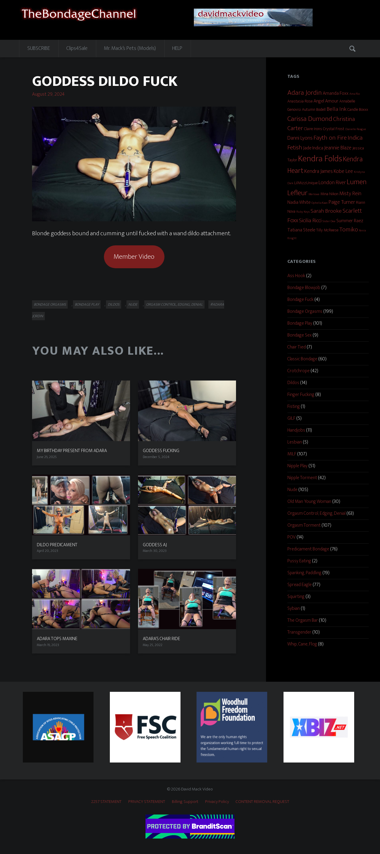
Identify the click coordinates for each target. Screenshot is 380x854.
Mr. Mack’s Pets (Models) (130, 48)
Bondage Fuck (300, 300)
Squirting (296, 597)
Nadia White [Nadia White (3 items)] (299, 202)
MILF (291, 454)
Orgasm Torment (304, 525)
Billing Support (185, 801)
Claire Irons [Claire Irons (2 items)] (313, 128)
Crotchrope (298, 371)
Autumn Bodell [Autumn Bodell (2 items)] (314, 109)
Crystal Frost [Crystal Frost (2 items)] (333, 128)
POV (291, 537)
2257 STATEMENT (106, 801)
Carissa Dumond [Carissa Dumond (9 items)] (309, 118)
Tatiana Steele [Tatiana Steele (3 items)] (301, 230)
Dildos (113, 304)
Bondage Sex (299, 335)
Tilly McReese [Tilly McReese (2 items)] (327, 230)
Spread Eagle (299, 585)
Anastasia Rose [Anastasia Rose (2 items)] (300, 101)
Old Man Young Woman (309, 502)
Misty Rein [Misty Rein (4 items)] (350, 193)
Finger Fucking (300, 395)
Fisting (293, 406)
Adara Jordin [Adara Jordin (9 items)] (304, 92)
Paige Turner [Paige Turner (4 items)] (342, 202)
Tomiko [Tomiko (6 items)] (348, 230)
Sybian (293, 608)
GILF (291, 418)
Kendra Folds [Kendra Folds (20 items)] (320, 158)
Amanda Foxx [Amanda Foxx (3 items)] (336, 93)
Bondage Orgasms (50, 304)
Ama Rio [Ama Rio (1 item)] (354, 94)
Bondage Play (87, 304)
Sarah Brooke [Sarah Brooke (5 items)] (326, 211)
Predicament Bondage (308, 549)
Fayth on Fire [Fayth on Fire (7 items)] (330, 137)
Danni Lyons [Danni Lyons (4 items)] (300, 138)
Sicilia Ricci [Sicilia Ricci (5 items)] (310, 220)
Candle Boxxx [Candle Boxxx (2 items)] (357, 109)
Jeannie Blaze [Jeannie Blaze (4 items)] (338, 147)
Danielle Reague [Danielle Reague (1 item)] (355, 129)
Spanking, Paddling (304, 573)
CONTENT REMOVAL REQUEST (262, 801)
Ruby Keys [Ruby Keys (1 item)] (303, 211)
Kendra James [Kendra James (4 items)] (318, 171)
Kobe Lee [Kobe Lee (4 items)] (343, 171)
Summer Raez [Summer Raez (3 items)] (349, 221)
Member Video (134, 257)
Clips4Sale (77, 48)
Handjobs (296, 430)
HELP (177, 48)
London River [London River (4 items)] (332, 182)
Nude (132, 304)
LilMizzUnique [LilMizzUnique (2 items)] (306, 182)
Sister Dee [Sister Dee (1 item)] (328, 221)
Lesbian (294, 442)
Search (353, 48)
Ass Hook (296, 276)
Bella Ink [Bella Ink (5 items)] (336, 109)
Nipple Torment (302, 478)
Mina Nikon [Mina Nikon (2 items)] (329, 193)
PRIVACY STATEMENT (146, 801)
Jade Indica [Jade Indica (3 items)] (313, 148)
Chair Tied (296, 347)
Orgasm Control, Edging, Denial (174, 304)
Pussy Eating (299, 561)
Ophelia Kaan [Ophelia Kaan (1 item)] (319, 203)
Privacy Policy (217, 801)
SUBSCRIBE (38, 48)
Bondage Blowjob (303, 288)
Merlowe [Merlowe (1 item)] (313, 194)
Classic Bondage (302, 359)
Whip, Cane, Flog (302, 644)
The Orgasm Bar (302, 620)
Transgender (299, 632)
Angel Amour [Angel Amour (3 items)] (326, 101)
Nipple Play (297, 466)
